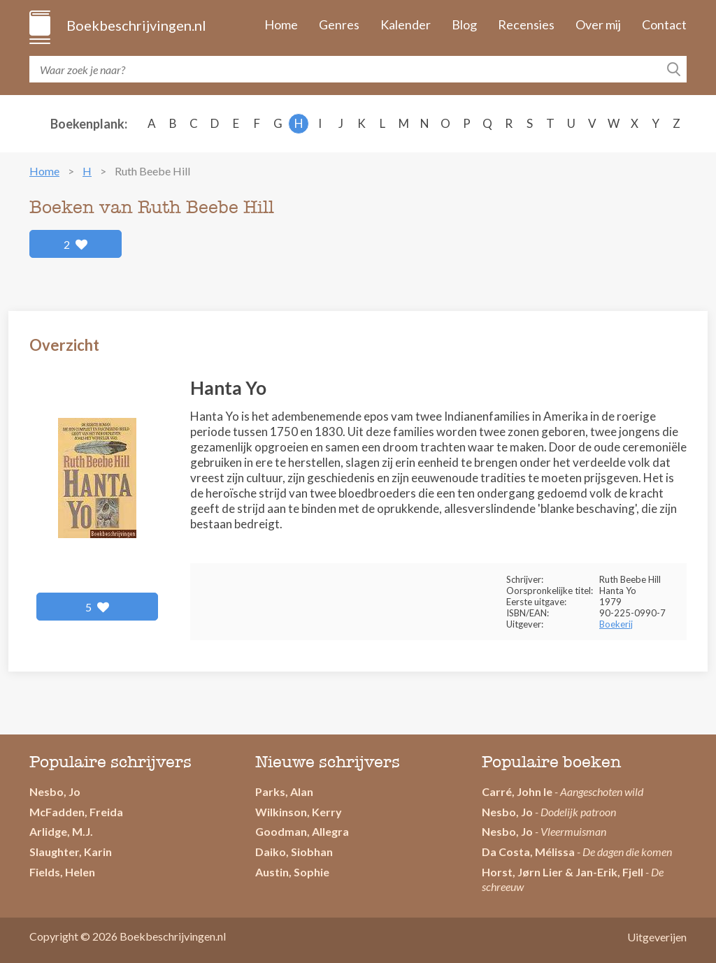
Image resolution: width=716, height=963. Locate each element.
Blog (464, 24)
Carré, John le (517, 791)
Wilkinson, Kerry (298, 811)
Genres (339, 24)
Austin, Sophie (292, 871)
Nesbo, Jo (54, 791)
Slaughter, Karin (70, 851)
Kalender (405, 24)
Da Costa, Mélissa (528, 851)
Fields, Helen (62, 871)
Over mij (598, 24)
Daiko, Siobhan (294, 851)
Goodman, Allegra (302, 831)
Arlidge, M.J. (61, 831)
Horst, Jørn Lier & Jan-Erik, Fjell (562, 871)
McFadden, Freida (76, 811)
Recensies (526, 24)
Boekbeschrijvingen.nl (135, 25)
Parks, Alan (284, 791)
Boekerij (616, 624)
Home (281, 24)
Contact (664, 24)
